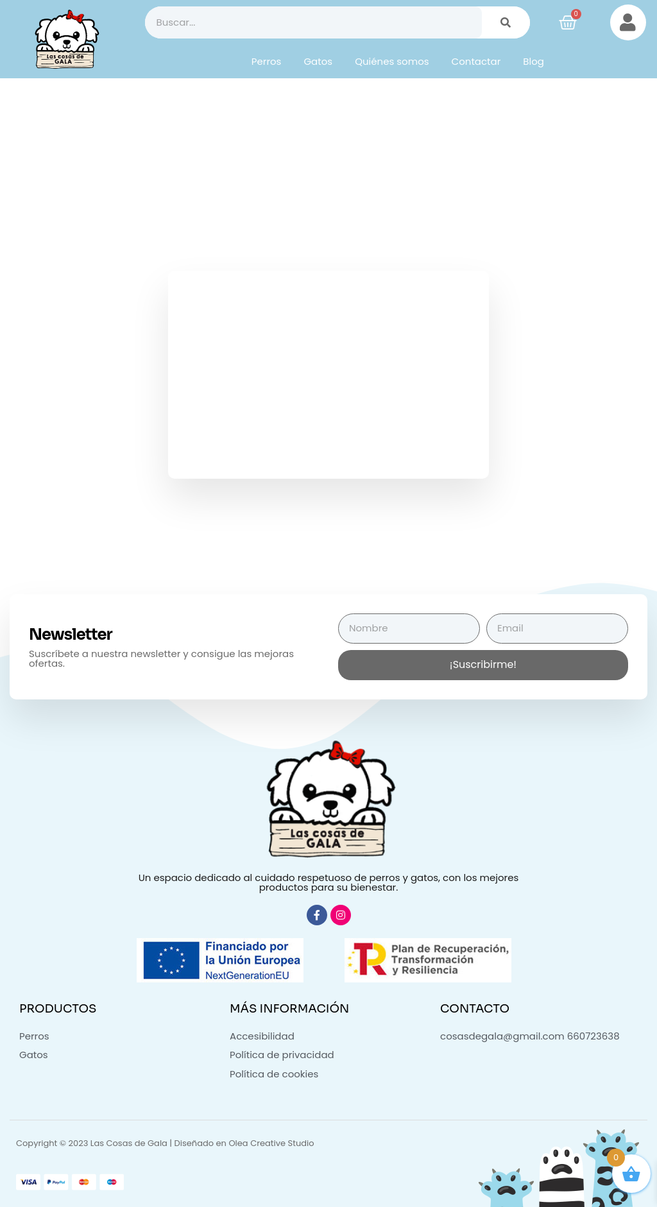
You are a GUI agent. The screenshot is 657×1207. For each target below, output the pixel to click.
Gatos (317, 61)
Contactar (476, 61)
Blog (533, 61)
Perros (267, 61)
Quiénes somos (392, 61)
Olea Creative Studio (271, 1143)
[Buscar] (506, 22)
